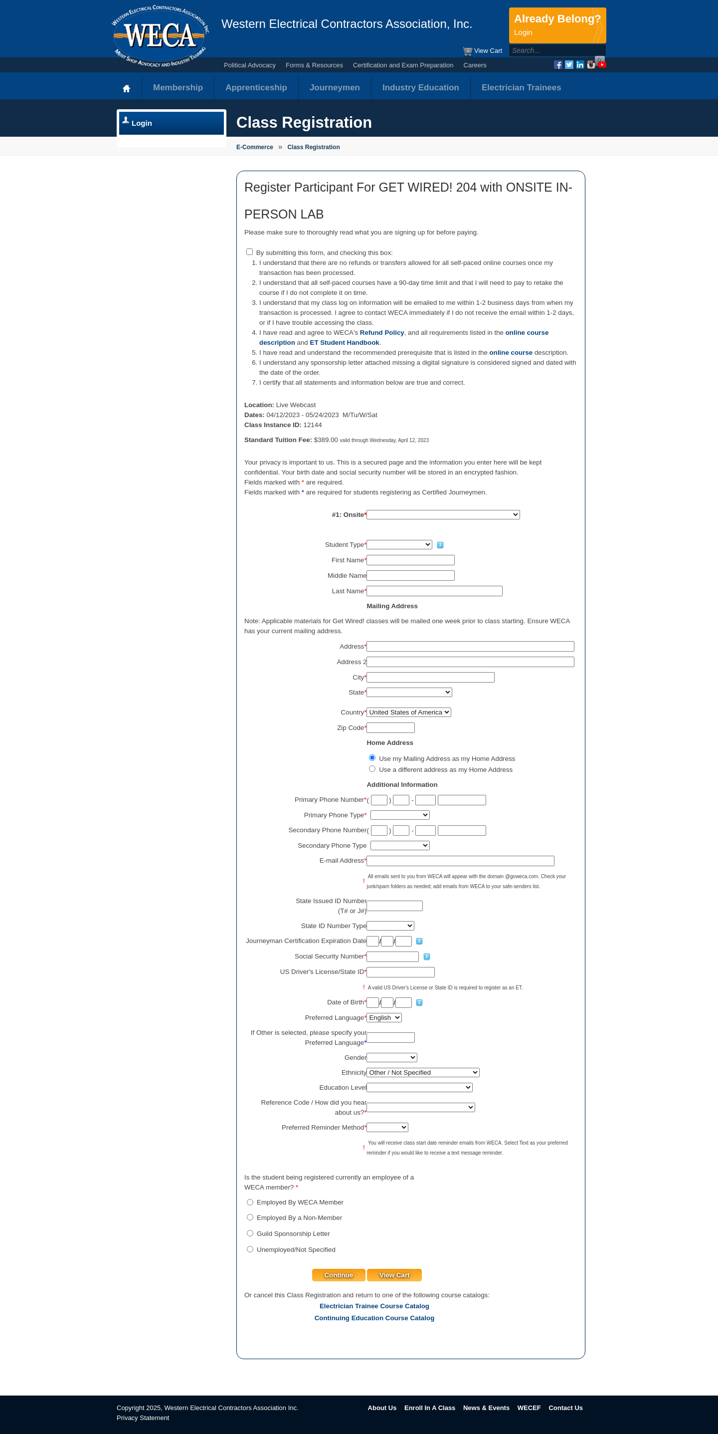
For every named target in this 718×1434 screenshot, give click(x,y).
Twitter (569, 64)
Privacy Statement (143, 1418)
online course (511, 352)
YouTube (602, 64)
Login (142, 123)
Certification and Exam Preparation (403, 65)
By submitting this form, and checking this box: (324, 252)
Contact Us (565, 1408)
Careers (475, 65)
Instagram (591, 64)
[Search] (546, 50)
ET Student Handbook (344, 342)
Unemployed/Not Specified (296, 1249)
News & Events (486, 1408)
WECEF (529, 1408)
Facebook (558, 64)
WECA (160, 36)
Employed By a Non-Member (299, 1217)
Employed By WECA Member (300, 1202)
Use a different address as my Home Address (446, 769)
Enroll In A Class (429, 1408)
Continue (338, 1275)
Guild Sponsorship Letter (293, 1233)
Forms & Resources (314, 65)
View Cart (482, 51)
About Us (382, 1408)
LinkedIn (580, 64)
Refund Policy (382, 332)
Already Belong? (557, 25)
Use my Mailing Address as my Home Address (447, 758)
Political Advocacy (250, 65)
